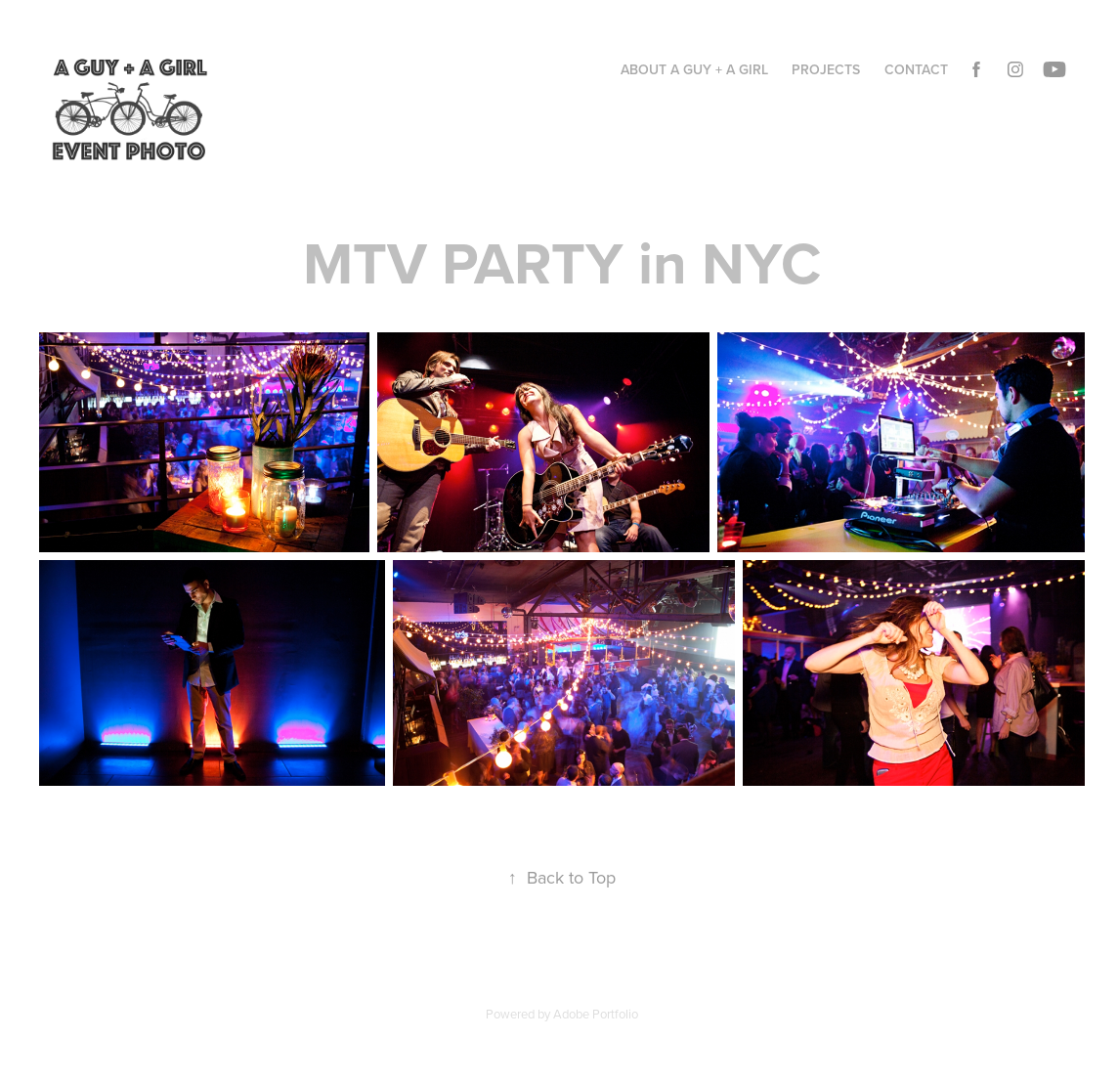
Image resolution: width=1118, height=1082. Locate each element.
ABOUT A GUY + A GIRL (694, 69)
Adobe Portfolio (595, 1013)
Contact (916, 69)
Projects (826, 69)
